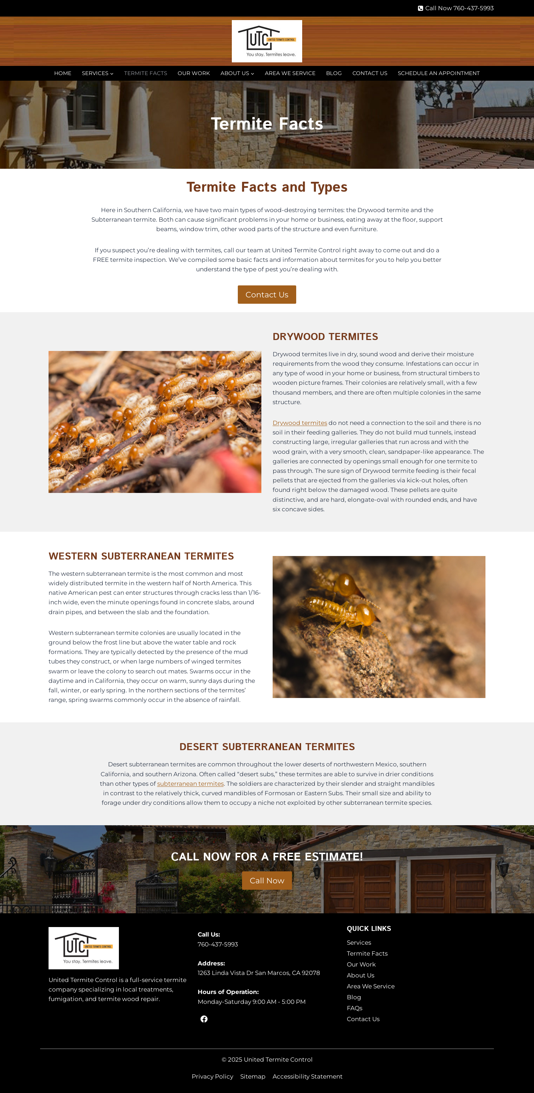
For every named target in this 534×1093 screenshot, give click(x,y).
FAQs (354, 1008)
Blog (334, 73)
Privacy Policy (212, 1076)
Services (359, 942)
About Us (360, 975)
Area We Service (290, 73)
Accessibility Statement (308, 1076)
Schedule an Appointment (439, 73)
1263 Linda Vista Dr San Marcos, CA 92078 (259, 972)
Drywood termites (300, 422)
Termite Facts (145, 73)
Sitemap (253, 1076)
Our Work (194, 73)
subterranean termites (190, 783)
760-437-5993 (218, 944)
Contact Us (369, 73)
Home (62, 73)
